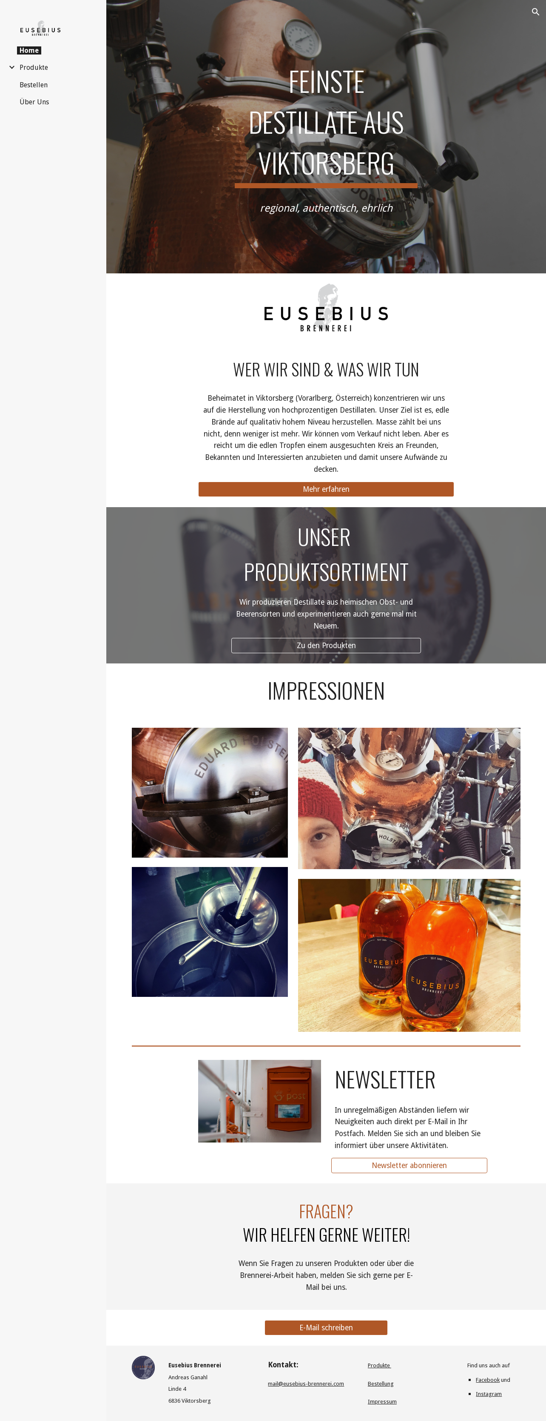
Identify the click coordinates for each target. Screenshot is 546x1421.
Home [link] (29, 50)
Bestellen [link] (34, 85)
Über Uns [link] (34, 102)
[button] (536, 12)
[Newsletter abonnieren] (409, 1165)
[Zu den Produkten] (326, 646)
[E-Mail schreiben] (326, 1327)
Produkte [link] (34, 67)
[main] (326, 122)
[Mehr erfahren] (326, 489)
